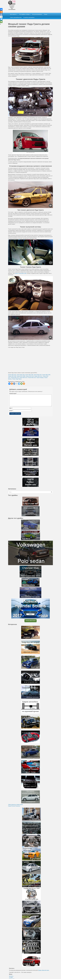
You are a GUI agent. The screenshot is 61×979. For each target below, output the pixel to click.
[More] (24, 384)
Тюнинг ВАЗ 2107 (38, 374)
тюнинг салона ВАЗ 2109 (20, 273)
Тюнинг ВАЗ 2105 (21, 374)
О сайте (11, 977)
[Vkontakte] (9, 384)
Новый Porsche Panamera (14, 806)
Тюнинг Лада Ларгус (17, 378)
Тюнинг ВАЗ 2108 (46, 374)
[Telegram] (19, 384)
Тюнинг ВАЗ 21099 (21, 376)
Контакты (11, 976)
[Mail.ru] (14, 384)
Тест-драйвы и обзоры (24, 14)
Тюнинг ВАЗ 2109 (12, 376)
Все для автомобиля (37, 14)
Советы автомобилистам (15, 17)
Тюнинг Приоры (40, 377)
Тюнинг (45, 14)
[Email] (21, 384)
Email (11, 410)
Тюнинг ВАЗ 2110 (30, 376)
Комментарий (13, 393)
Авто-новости (13, 14)
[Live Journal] (17, 384)
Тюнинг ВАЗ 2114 (23, 377)
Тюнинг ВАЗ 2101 (12, 374)
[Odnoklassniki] (12, 384)
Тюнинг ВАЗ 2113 (15, 377)
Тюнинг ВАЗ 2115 (32, 377)
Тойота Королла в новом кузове (15, 804)
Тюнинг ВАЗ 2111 (38, 376)
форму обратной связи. (43, 970)
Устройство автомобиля (28, 17)
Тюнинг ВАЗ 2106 (29, 374)
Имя (10, 408)
